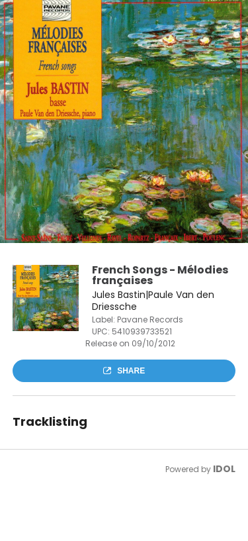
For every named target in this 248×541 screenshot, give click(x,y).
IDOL (224, 468)
